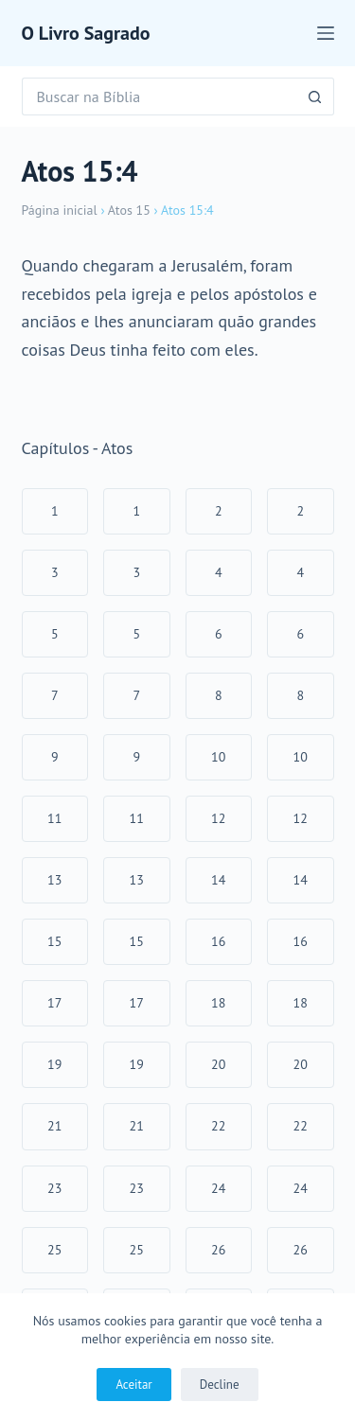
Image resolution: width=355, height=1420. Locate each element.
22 (218, 1125)
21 (54, 1125)
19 (54, 1064)
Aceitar (133, 1384)
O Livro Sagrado (86, 33)
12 (218, 818)
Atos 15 (129, 210)
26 (218, 1249)
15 (54, 941)
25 (54, 1249)
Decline (220, 1384)
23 (54, 1188)
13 (54, 879)
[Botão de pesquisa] (315, 96)
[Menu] (325, 33)
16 (218, 941)
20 (218, 1064)
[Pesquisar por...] (159, 96)
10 (218, 756)
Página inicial (60, 210)
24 (218, 1188)
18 (218, 1002)
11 (54, 818)
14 (218, 879)
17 (54, 1002)
